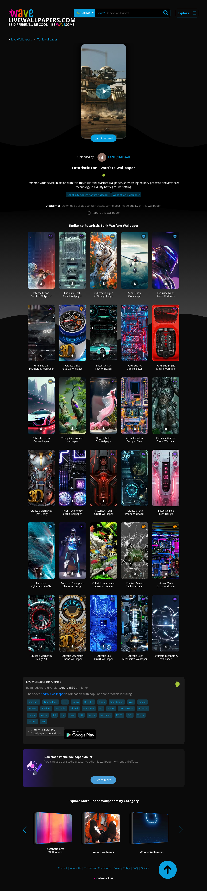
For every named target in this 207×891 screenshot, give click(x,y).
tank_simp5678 (113, 157)
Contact (62, 868)
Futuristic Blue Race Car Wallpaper (72, 367)
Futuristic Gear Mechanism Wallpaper (134, 657)
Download (103, 138)
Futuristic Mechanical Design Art (41, 657)
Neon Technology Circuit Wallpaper (72, 512)
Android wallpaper (53, 694)
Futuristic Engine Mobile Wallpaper (166, 367)
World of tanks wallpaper (126, 194)
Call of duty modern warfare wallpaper (88, 194)
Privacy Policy (122, 868)
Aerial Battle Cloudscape (135, 294)
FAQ (135, 868)
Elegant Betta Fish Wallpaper (103, 439)
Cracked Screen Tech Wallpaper (134, 585)
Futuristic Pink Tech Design (166, 512)
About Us (75, 868)
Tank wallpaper (47, 39)
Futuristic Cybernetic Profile (41, 585)
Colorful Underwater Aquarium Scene (103, 585)
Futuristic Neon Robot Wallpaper (166, 294)
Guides (145, 868)
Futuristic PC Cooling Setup (135, 367)
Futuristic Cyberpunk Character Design (72, 585)
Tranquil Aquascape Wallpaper (72, 439)
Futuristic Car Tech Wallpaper (103, 367)
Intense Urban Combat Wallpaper (41, 294)
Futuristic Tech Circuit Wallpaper (72, 294)
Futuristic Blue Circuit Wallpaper (103, 657)
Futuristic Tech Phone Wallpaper (134, 512)
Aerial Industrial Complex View (134, 439)
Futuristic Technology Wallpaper (166, 657)
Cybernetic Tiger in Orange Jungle (103, 294)
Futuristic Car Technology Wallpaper (41, 367)
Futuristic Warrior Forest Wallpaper (165, 439)
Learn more (103, 780)
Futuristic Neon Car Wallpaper (41, 439)
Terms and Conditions (97, 868)
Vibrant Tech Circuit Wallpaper (166, 585)
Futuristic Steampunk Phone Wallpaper (72, 657)
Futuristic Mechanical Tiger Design (41, 512)
